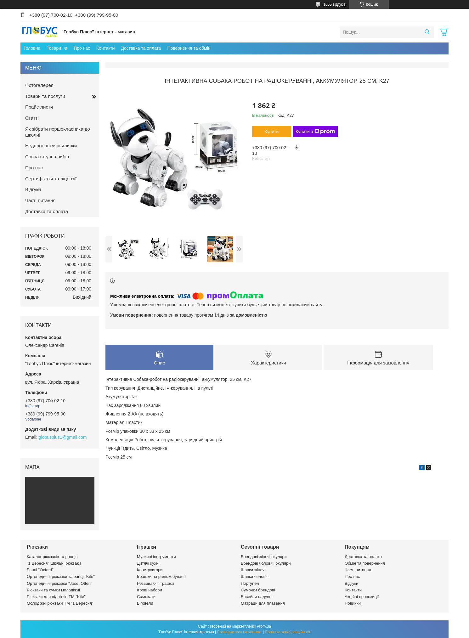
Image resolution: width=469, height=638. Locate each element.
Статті (32, 118)
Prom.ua (264, 626)
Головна (32, 48)
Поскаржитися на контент (239, 632)
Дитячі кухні (148, 563)
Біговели (145, 603)
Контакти (105, 48)
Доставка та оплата (141, 48)
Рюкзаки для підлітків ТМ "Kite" (56, 596)
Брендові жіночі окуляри (264, 556)
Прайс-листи (39, 107)
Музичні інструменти (156, 556)
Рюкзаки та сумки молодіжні (53, 590)
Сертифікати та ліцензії (50, 178)
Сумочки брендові (258, 590)
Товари (54, 48)
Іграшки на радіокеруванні (162, 576)
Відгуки (33, 189)
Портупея (250, 583)
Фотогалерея (39, 85)
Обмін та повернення (365, 563)
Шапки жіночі (253, 569)
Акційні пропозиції (362, 596)
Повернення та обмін (188, 48)
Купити (272, 131)
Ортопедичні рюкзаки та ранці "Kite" (61, 576)
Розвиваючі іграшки (155, 583)
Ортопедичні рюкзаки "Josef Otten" (59, 583)
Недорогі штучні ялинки (51, 145)
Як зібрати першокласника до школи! (57, 132)
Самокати (146, 596)
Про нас (82, 48)
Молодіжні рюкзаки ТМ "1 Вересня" (60, 603)
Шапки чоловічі (255, 576)
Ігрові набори (149, 590)
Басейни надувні (256, 596)
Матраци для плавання (263, 603)
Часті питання (40, 200)
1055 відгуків (334, 4)
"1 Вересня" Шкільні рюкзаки (54, 563)
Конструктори (149, 569)
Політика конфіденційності (288, 632)
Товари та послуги (45, 96)
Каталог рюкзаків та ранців (52, 556)
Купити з (315, 131)
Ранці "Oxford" (40, 569)
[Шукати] (427, 32)
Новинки (353, 603)
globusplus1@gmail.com (63, 437)
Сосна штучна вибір (47, 156)
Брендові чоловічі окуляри (266, 563)
